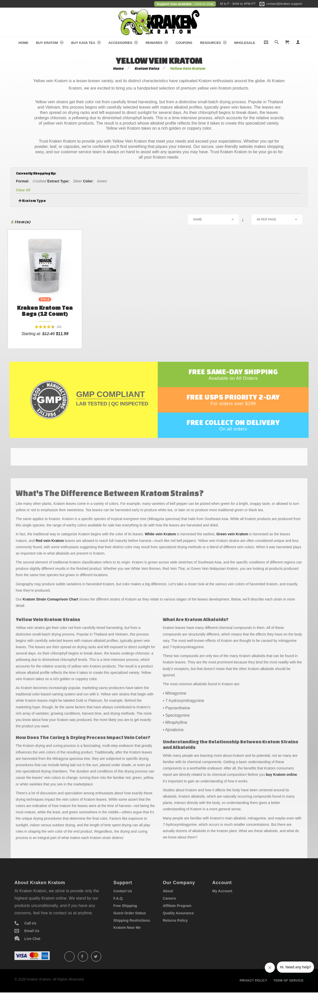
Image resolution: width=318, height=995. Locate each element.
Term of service (288, 980)
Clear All (23, 190)
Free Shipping (125, 905)
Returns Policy (175, 920)
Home (23, 43)
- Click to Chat (202, 4)
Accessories (123, 43)
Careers (169, 898)
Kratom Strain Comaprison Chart (50, 599)
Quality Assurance (178, 913)
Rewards (157, 43)
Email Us (31, 931)
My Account (222, 891)
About (168, 891)
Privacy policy (253, 980)
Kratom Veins (146, 68)
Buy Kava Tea (86, 43)
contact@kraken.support (284, 4)
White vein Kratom (160, 534)
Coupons (183, 43)
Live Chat (32, 939)
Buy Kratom (49, 43)
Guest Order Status (129, 913)
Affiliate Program (177, 905)
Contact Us (122, 891)
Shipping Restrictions (131, 920)
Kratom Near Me (126, 927)
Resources (213, 43)
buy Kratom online (281, 775)
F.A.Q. (118, 898)
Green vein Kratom (232, 534)
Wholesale (244, 43)
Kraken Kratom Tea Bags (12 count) (45, 310)
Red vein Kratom (50, 541)
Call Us (30, 923)
